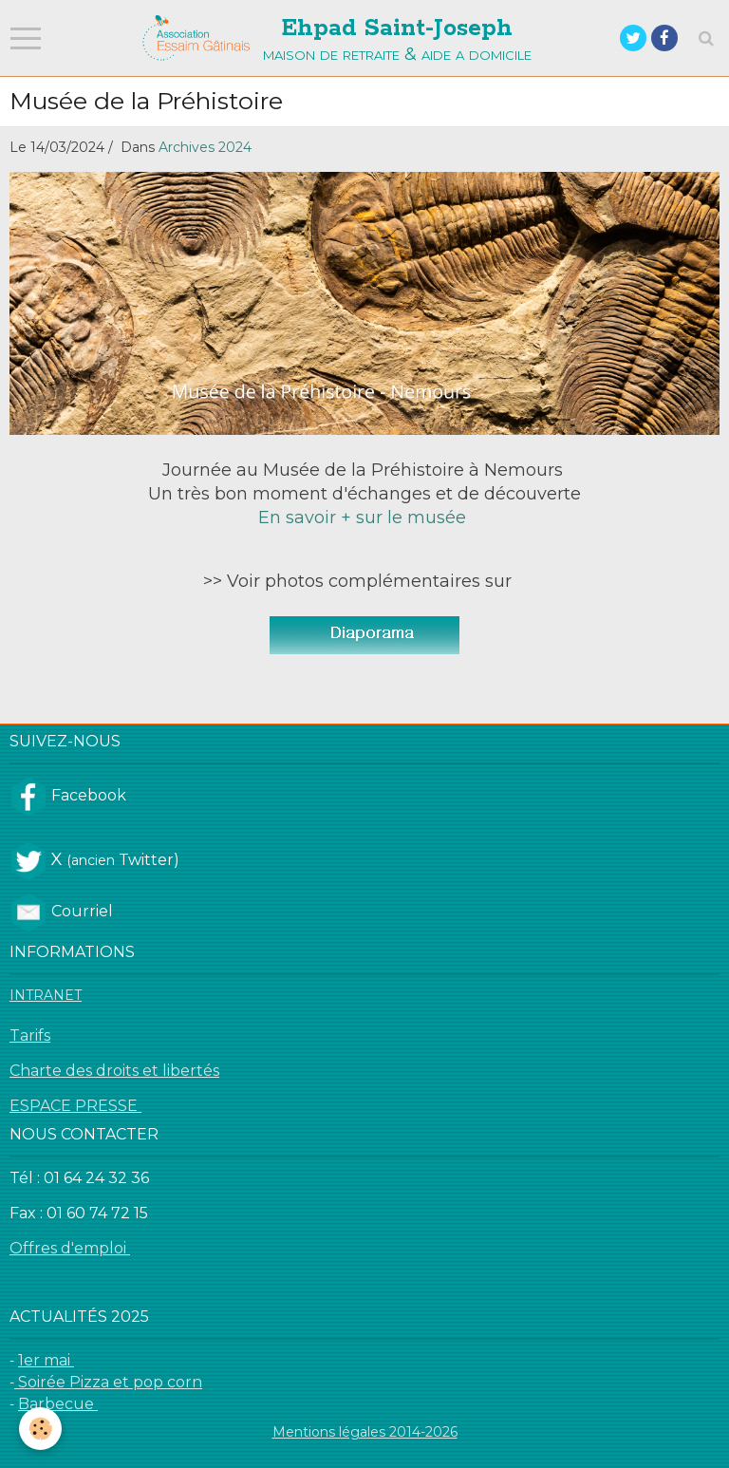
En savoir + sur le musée (364, 517)
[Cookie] (40, 1428)
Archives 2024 (205, 147)
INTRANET (45, 995)
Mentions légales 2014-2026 (365, 1431)
